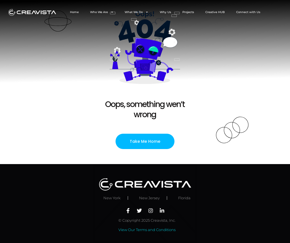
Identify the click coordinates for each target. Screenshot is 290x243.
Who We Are (102, 12)
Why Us (165, 12)
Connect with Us (248, 12)
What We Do (136, 12)
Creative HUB (215, 12)
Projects (188, 12)
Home (74, 12)
